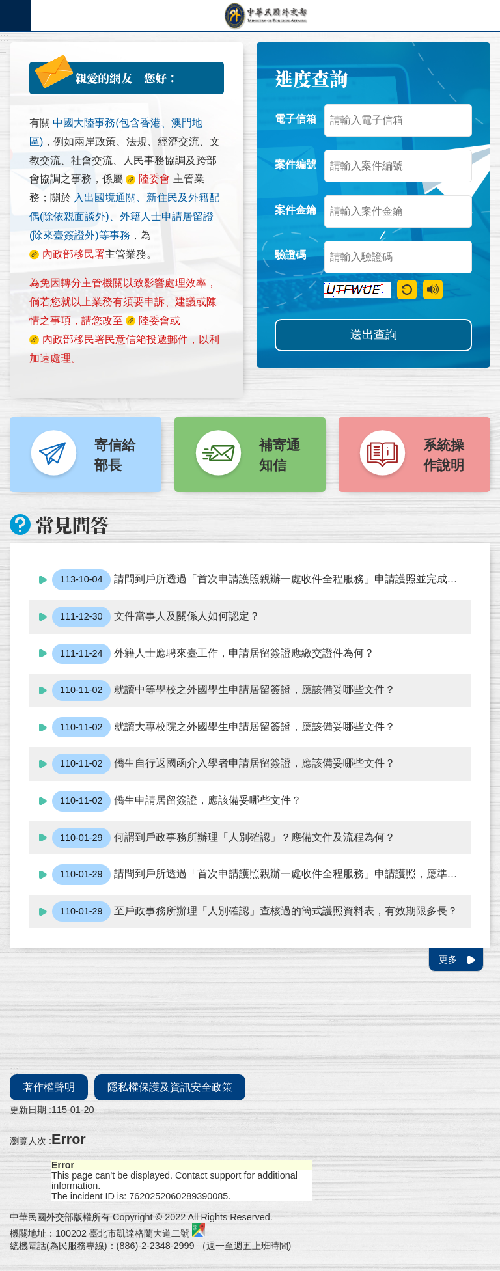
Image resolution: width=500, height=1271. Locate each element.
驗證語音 (433, 289)
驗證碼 (290, 254)
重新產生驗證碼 (407, 289)
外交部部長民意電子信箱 (265, 15)
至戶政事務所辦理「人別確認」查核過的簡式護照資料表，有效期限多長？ (255, 911)
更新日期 (28, 1109)
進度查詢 (311, 78)
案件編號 (295, 164)
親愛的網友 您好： (126, 78)
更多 (448, 959)
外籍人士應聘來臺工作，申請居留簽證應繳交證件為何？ (213, 654)
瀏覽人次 (28, 1141)
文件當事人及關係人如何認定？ (156, 617)
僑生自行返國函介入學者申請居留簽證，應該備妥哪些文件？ (223, 764)
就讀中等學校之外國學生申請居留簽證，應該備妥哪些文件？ (223, 690)
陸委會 (154, 320)
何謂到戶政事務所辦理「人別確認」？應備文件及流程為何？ (223, 838)
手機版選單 (15, 15)
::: (4, 37)
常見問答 (72, 525)
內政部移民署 (73, 339)
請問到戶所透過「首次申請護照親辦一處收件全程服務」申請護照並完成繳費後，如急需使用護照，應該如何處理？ (261, 579)
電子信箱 (295, 118)
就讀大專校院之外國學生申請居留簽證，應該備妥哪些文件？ (223, 727)
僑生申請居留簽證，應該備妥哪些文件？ (176, 801)
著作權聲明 (49, 1087)
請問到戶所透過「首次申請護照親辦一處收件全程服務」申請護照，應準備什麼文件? (261, 874)
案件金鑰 (295, 209)
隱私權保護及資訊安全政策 (169, 1087)
